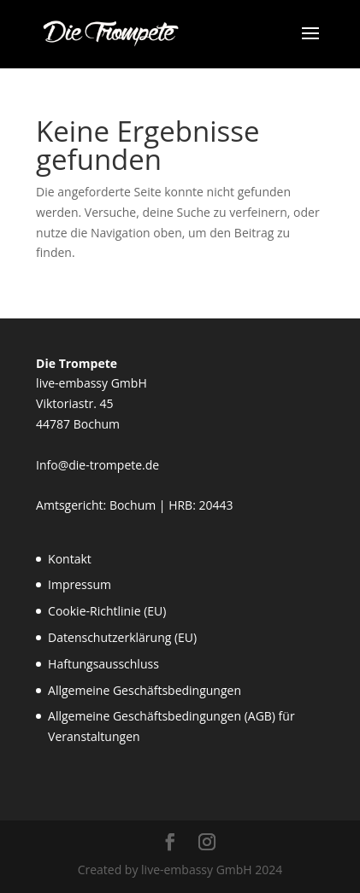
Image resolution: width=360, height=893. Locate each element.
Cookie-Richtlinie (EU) (107, 611)
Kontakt (69, 559)
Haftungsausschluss (103, 664)
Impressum (79, 584)
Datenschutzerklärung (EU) (122, 637)
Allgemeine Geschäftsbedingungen (144, 690)
